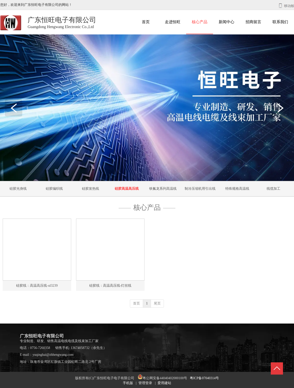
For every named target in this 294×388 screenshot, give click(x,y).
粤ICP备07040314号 (204, 378)
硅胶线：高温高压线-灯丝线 (110, 285)
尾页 (157, 303)
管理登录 (145, 383)
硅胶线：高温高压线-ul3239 (37, 285)
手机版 (128, 383)
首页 (136, 303)
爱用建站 (164, 383)
